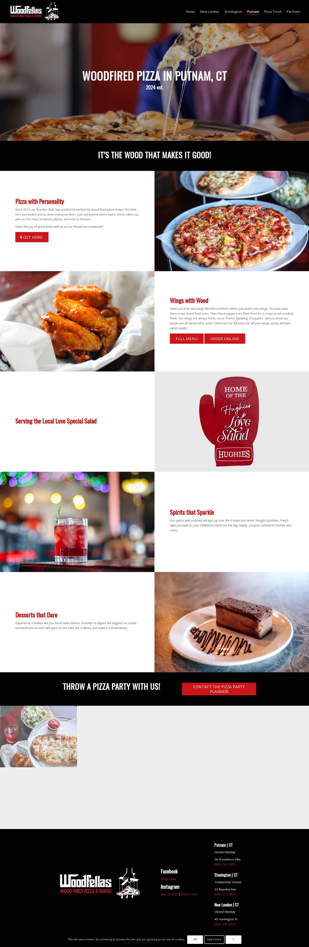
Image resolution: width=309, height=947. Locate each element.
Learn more (214, 939)
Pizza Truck (168, 879)
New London (169, 894)
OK (195, 939)
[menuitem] (190, 11)
